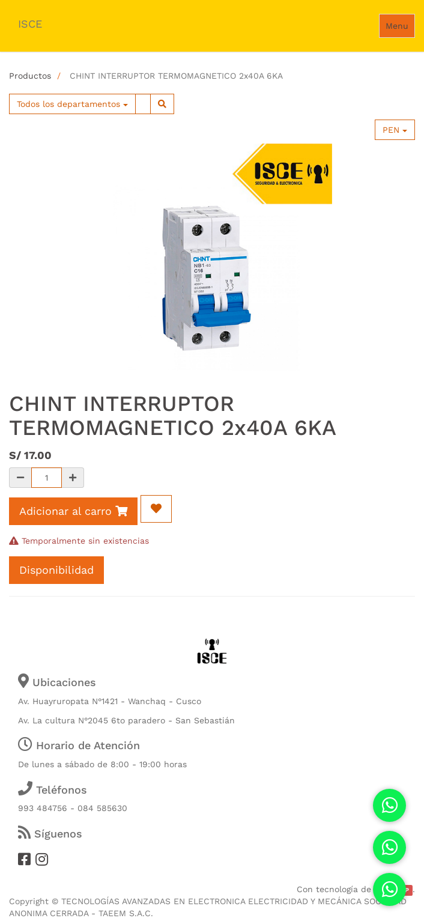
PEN (395, 130)
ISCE (30, 23)
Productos (30, 76)
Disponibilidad (56, 570)
